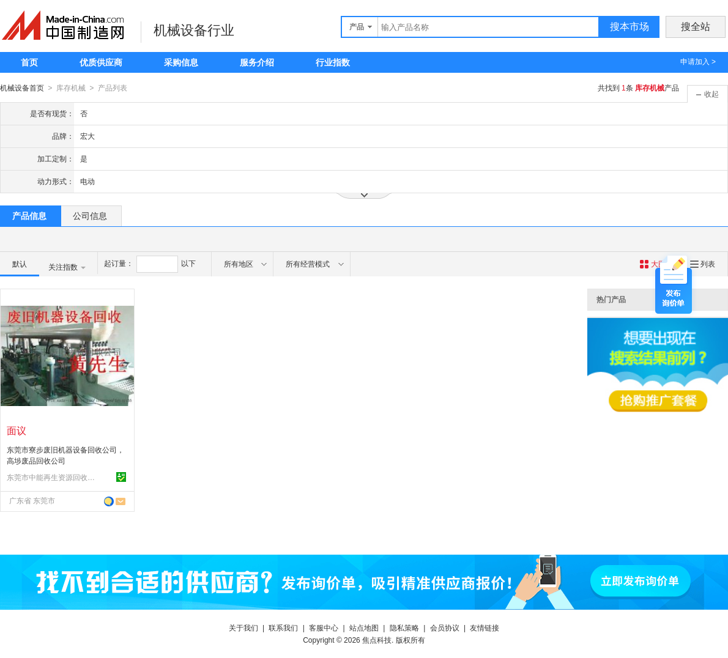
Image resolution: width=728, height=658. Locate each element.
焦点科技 (377, 639)
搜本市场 (629, 26)
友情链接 (484, 627)
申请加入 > (698, 61)
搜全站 (695, 26)
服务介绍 (257, 62)
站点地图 (364, 627)
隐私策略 (404, 627)
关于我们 (243, 627)
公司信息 (90, 215)
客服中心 (323, 627)
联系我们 (283, 627)
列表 (702, 263)
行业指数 (333, 62)
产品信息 (29, 215)
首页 (29, 62)
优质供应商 (101, 62)
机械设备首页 (22, 88)
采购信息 (181, 62)
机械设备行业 (194, 30)
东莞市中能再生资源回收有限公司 (52, 477)
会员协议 (444, 627)
